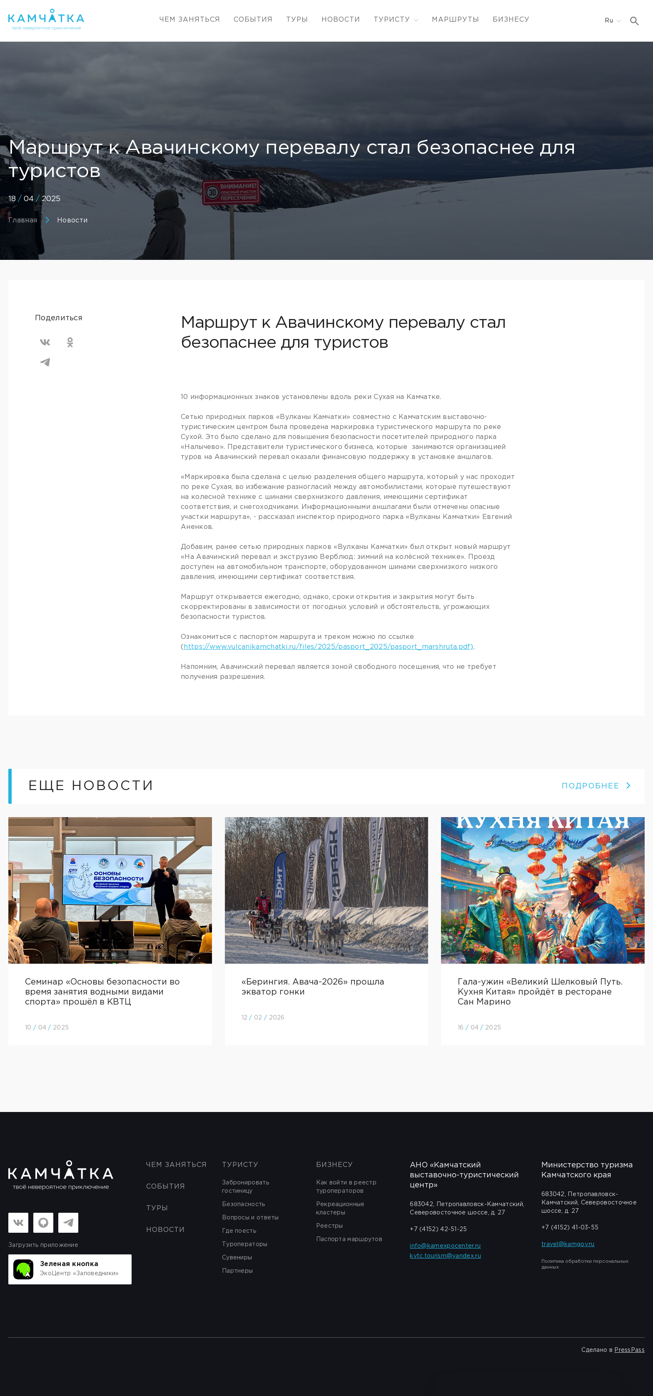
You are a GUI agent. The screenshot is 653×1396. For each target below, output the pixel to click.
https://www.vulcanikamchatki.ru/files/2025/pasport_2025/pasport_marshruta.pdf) (328, 647)
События (253, 20)
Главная (22, 220)
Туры (297, 20)
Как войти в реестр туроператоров (346, 1187)
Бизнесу (511, 20)
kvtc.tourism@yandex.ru (445, 1256)
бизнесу (334, 1165)
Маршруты (455, 20)
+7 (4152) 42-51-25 (438, 1229)
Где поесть (239, 1231)
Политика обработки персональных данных (584, 1264)
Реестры (329, 1226)
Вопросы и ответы (250, 1217)
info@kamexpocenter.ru (445, 1246)
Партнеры (237, 1271)
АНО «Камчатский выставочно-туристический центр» (464, 1175)
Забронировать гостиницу (245, 1187)
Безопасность (243, 1204)
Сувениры (237, 1257)
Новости (341, 20)
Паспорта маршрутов (349, 1239)
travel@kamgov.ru (568, 1244)
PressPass (629, 1350)
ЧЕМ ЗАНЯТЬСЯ (190, 20)
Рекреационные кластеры (340, 1208)
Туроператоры (245, 1244)
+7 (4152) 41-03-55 (569, 1227)
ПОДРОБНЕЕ (596, 786)
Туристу (240, 1165)
